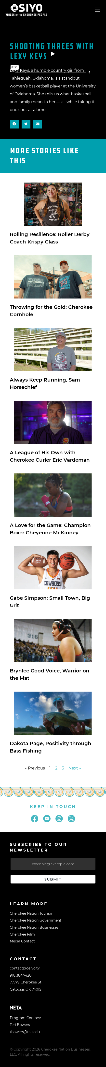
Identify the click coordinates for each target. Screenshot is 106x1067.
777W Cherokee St (25, 982)
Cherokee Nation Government (35, 920)
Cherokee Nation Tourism (31, 913)
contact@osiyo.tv (25, 968)
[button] (14, 124)
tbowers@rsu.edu (25, 1032)
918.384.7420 (20, 975)
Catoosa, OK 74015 (25, 989)
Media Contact (22, 941)
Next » (74, 768)
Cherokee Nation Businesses (34, 927)
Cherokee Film (22, 934)
